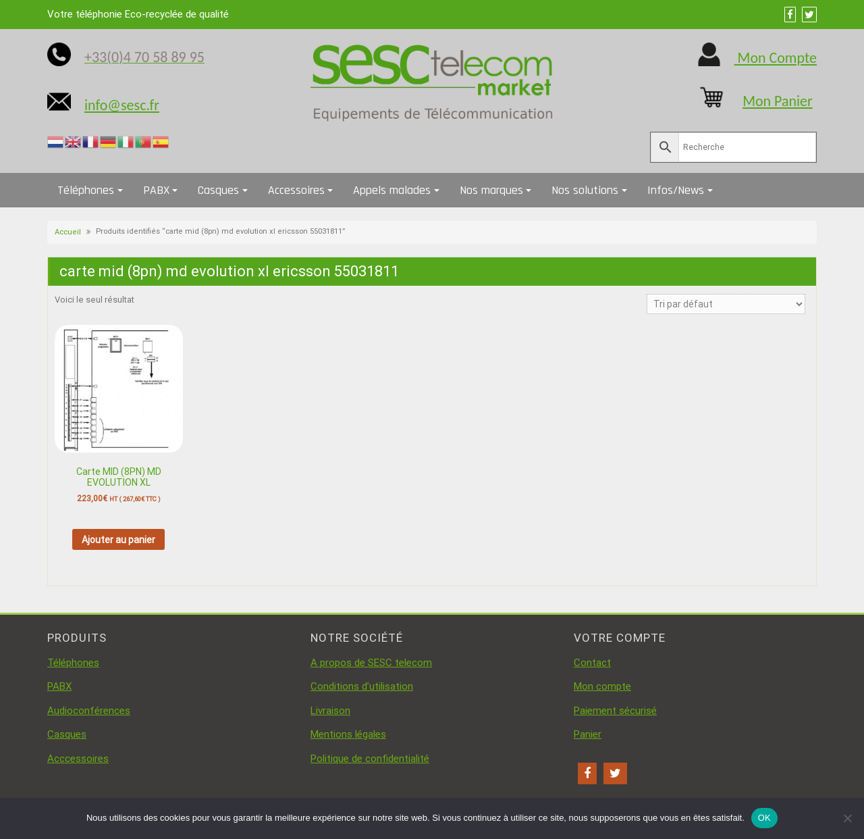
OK (764, 818)
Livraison (330, 711)
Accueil (68, 232)
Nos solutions (584, 190)
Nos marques (491, 190)
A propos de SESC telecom (371, 663)
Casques (218, 190)
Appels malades (392, 190)
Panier (587, 734)
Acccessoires (78, 759)
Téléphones (85, 190)
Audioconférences (88, 711)
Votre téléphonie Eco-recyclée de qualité (138, 14)
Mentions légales (348, 734)
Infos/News (675, 190)
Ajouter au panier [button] (118, 539)
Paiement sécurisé (615, 711)
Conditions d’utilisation (361, 686)
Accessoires (296, 190)
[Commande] (726, 304)
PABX (156, 190)
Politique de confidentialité (369, 759)
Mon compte (602, 686)
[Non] (847, 818)
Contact (592, 663)
